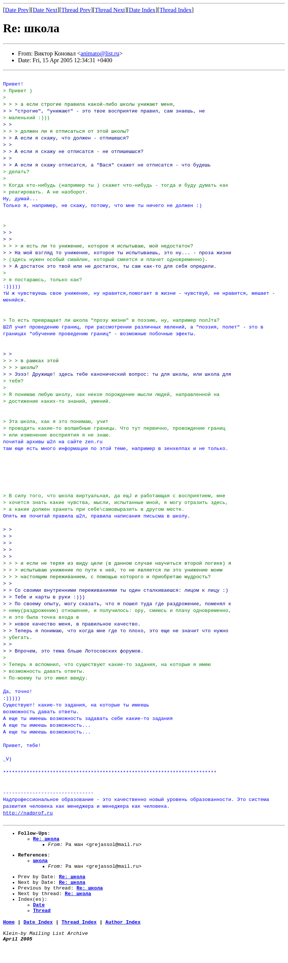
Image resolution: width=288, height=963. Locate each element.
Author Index (123, 936)
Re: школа (46, 840)
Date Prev (17, 10)
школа (40, 865)
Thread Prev (76, 10)
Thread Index (175, 10)
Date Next (45, 10)
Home (9, 936)
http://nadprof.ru (28, 812)
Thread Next (110, 10)
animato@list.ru (100, 53)
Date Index (142, 10)
